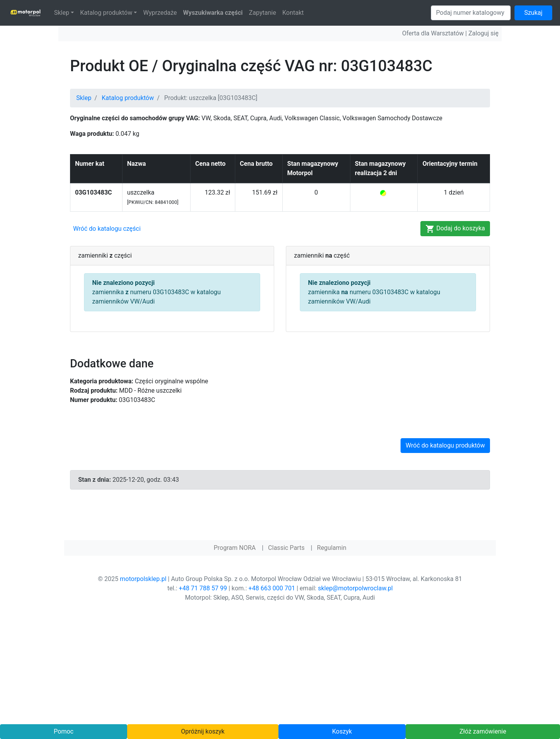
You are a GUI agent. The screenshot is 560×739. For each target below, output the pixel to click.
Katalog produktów (106, 12)
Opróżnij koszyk (203, 731)
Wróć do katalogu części (107, 228)
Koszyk (342, 731)
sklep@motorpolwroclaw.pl (355, 588)
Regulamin (331, 547)
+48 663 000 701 (271, 588)
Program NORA (235, 547)
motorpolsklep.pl (143, 579)
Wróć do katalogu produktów (445, 445)
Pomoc (64, 731)
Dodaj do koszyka (455, 228)
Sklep (61, 12)
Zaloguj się (483, 33)
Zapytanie (262, 12)
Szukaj (533, 12)
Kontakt (293, 12)
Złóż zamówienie (482, 731)
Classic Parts (286, 547)
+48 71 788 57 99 (203, 588)
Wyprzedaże (160, 12)
